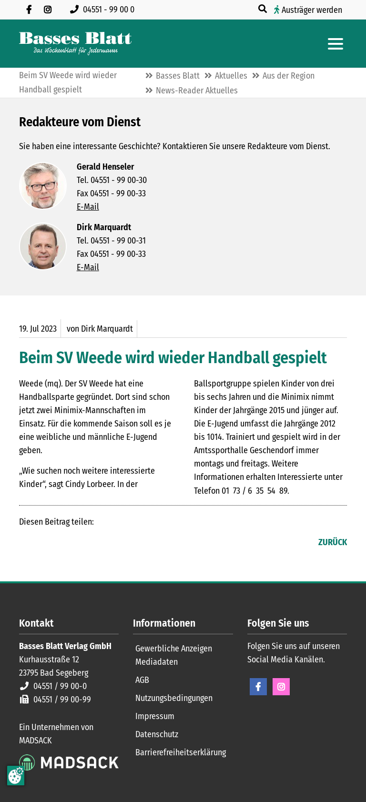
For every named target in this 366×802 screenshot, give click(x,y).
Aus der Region (289, 76)
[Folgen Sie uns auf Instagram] (47, 9)
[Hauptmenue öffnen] (335, 43)
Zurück (332, 542)
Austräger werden (312, 10)
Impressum (154, 716)
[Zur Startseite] (75, 43)
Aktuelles (231, 76)
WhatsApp (84, 543)
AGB (142, 680)
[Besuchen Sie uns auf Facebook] (28, 9)
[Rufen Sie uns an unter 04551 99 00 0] (104, 9)
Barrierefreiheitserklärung (180, 752)
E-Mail (88, 207)
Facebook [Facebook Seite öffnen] (258, 686)
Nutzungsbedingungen (174, 698)
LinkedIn (45, 543)
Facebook (26, 543)
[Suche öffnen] (263, 9)
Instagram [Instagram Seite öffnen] (281, 686)
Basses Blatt (178, 76)
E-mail (64, 543)
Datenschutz (156, 734)
